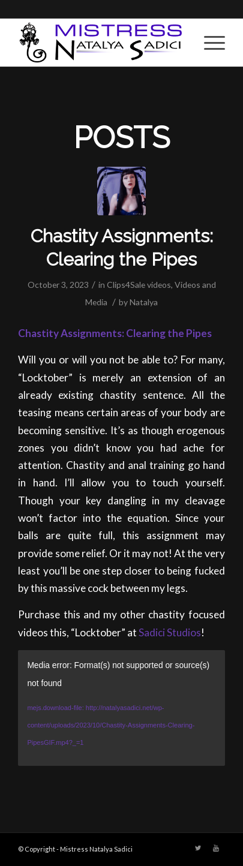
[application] (121, 708)
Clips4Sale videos (139, 284)
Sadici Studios (170, 632)
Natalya (144, 302)
